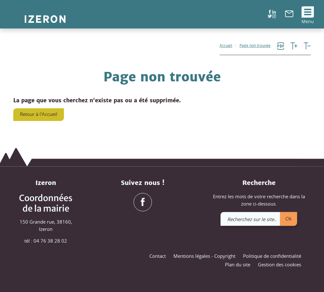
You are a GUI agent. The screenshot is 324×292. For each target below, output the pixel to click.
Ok (288, 218)
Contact (157, 256)
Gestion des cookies (279, 265)
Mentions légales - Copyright (204, 256)
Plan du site (237, 265)
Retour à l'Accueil (38, 114)
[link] (289, 15)
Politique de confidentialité (272, 256)
